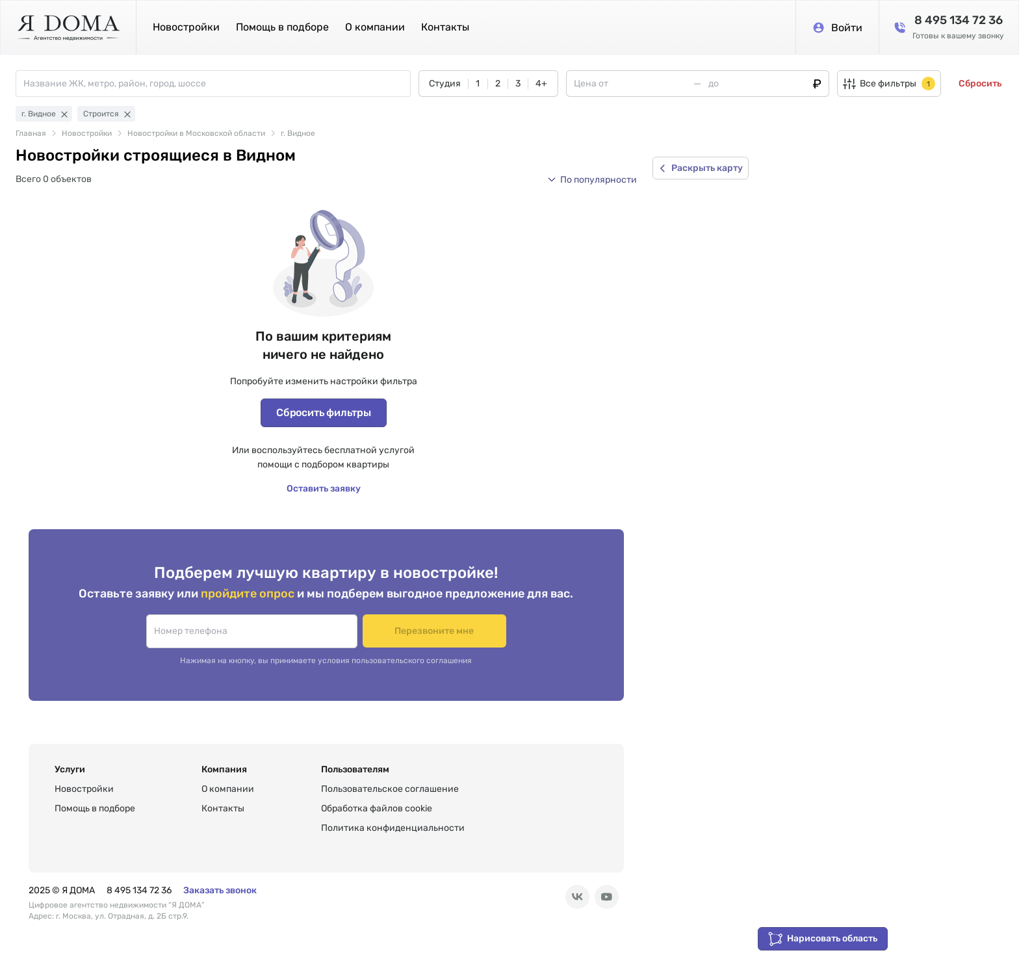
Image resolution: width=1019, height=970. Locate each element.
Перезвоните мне (434, 630)
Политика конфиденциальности (393, 827)
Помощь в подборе (282, 27)
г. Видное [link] (298, 133)
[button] (592, 179)
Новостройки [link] (87, 133)
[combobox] (217, 83)
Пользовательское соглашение (390, 788)
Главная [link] (31, 133)
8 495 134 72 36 (139, 890)
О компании (375, 27)
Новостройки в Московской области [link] (196, 133)
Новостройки (186, 27)
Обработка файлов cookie (376, 808)
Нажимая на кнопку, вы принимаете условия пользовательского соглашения (326, 660)
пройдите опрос (249, 593)
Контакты (445, 27)
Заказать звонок (220, 890)
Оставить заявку (324, 488)
